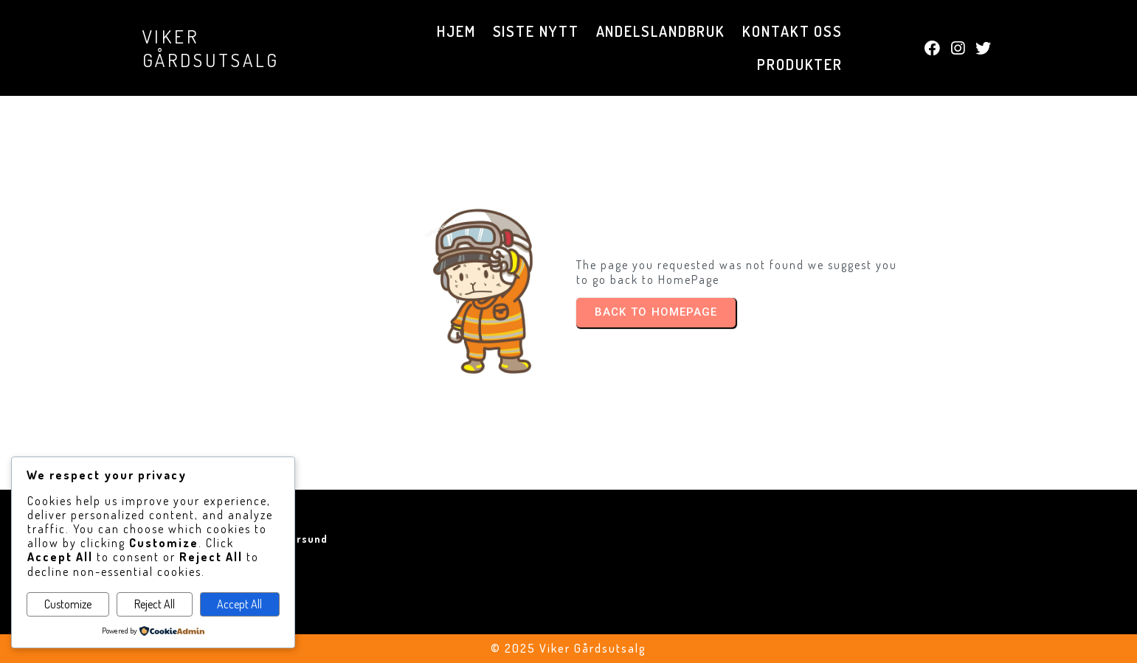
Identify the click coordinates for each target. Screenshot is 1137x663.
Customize (67, 604)
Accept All (239, 604)
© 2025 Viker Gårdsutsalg (568, 648)
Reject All (154, 604)
